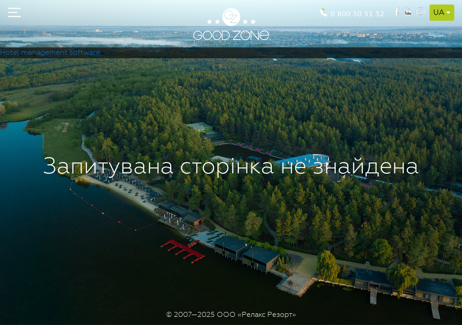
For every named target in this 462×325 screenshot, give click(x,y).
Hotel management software (50, 52)
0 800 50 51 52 (357, 13)
